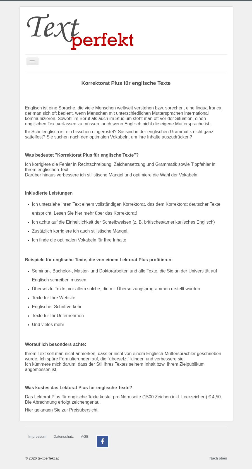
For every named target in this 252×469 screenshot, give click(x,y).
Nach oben (218, 458)
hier (78, 213)
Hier (29, 410)
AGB (84, 436)
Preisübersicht (83, 410)
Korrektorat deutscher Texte (193, 204)
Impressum (37, 436)
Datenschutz (64, 436)
